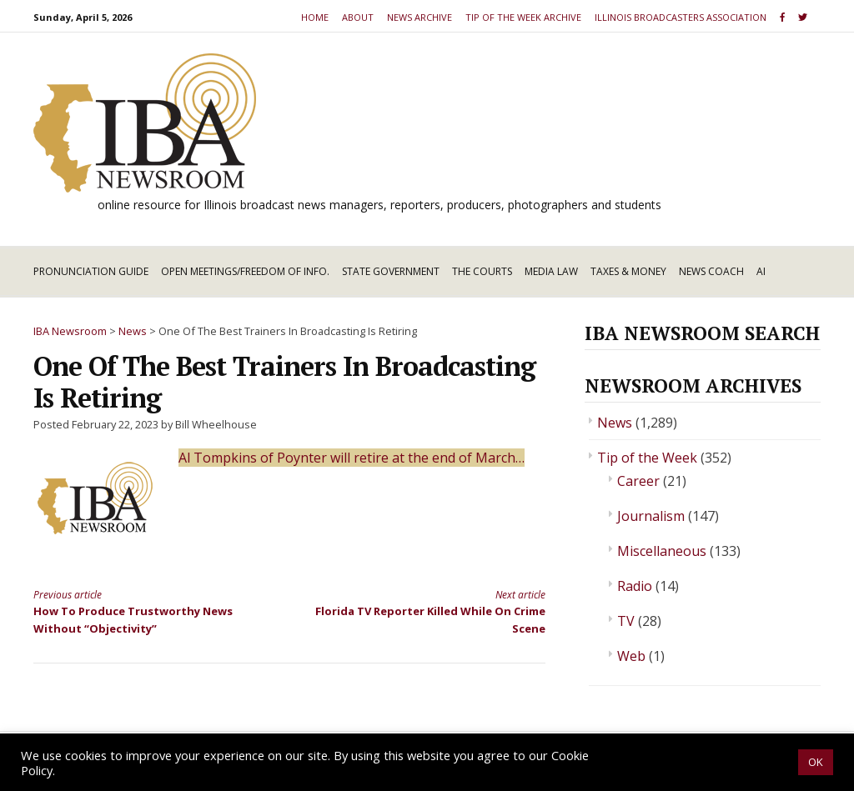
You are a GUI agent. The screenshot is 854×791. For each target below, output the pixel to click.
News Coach (711, 271)
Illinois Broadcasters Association (680, 17)
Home (315, 17)
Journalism (651, 516)
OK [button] (815, 761)
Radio (634, 586)
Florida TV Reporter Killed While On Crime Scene (429, 611)
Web (631, 656)
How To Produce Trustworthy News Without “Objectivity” (148, 611)
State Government (391, 271)
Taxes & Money (628, 271)
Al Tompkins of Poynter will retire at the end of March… (351, 457)
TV (626, 621)
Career (638, 481)
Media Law (551, 271)
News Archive (419, 17)
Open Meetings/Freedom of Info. (245, 271)
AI (761, 271)
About (358, 17)
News (614, 422)
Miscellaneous (661, 551)
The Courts (482, 271)
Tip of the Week (647, 457)
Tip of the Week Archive (523, 17)
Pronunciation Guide (90, 271)
